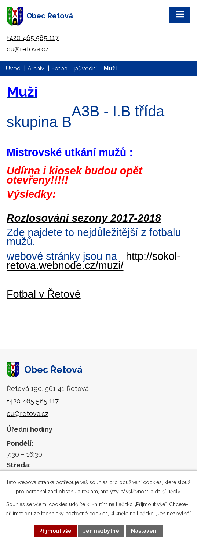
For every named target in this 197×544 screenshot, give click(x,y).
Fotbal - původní (74, 68)
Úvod (13, 68)
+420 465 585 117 (33, 37)
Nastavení (144, 531)
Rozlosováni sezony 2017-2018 (84, 218)
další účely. (168, 491)
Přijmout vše (55, 531)
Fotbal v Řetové (44, 294)
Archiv (36, 68)
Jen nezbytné (101, 531)
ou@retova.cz (27, 49)
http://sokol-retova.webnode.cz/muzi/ (93, 260)
